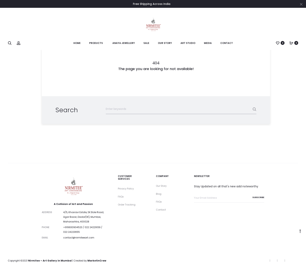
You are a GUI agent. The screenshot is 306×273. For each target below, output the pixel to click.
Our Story (165, 43)
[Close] (301, 4)
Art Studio (188, 43)
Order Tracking (126, 204)
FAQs (121, 196)
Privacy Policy (126, 188)
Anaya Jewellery (123, 43)
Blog (158, 194)
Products (96, 43)
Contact (226, 43)
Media (208, 43)
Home (77, 43)
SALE (146, 43)
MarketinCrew (96, 260)
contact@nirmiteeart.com (78, 237)
